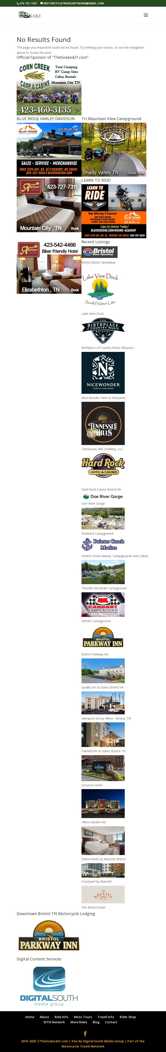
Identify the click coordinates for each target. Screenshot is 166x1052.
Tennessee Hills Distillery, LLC (102, 449)
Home (29, 1017)
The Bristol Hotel (93, 907)
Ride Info (61, 1017)
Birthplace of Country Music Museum (107, 348)
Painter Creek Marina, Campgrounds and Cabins (114, 556)
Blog (96, 1022)
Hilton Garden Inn (93, 822)
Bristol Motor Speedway (98, 262)
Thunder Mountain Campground (103, 588)
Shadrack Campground (97, 533)
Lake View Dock (92, 313)
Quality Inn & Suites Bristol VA (102, 687)
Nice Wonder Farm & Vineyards (103, 398)
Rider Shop (128, 1017)
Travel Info (105, 1017)
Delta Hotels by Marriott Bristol (103, 859)
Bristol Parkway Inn (95, 654)
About (44, 1017)
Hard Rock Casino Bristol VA (101, 489)
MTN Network (54, 1022)
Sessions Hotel (91, 785)
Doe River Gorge (93, 503)
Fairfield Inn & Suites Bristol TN (103, 751)
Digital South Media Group (103, 1041)
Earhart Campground (96, 621)
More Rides (78, 1022)
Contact (111, 1022)
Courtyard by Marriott (96, 881)
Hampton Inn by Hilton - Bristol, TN (106, 718)
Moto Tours (83, 1017)
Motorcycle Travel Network (83, 1046)
